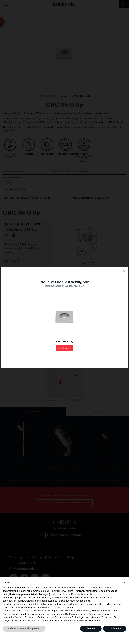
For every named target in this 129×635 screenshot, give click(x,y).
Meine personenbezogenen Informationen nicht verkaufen (39, 607)
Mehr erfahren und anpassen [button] (24, 628)
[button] (124, 582)
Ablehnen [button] (91, 628)
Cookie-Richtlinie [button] (72, 594)
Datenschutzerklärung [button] (100, 614)
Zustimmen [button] (114, 628)
